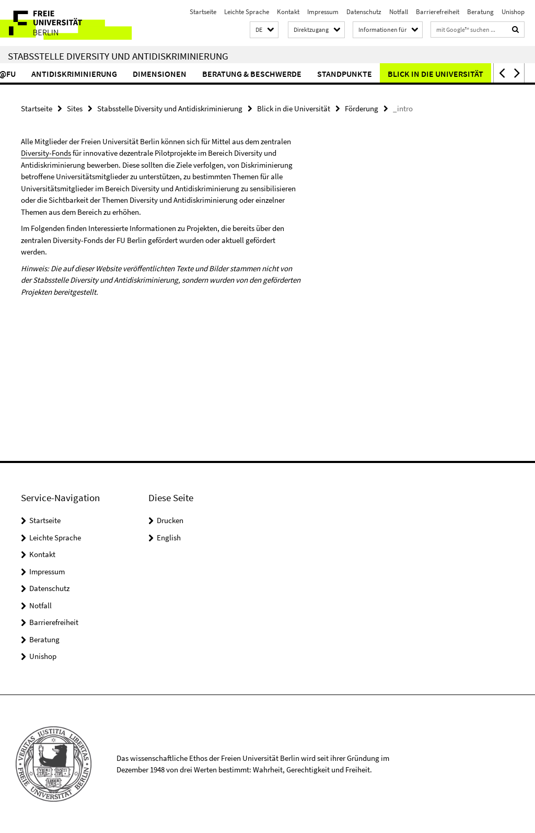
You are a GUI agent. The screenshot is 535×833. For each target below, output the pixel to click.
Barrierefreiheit (437, 11)
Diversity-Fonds (46, 153)
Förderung (361, 108)
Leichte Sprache (246, 11)
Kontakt (288, 11)
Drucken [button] (170, 520)
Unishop (513, 11)
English (169, 537)
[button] (264, 30)
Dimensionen (185, 73)
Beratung (480, 11)
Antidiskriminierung (100, 73)
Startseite (203, 11)
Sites (75, 108)
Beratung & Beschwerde (277, 73)
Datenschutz (363, 11)
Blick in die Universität (461, 73)
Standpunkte (370, 73)
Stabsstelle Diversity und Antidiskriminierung (118, 56)
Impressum (323, 11)
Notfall (398, 11)
